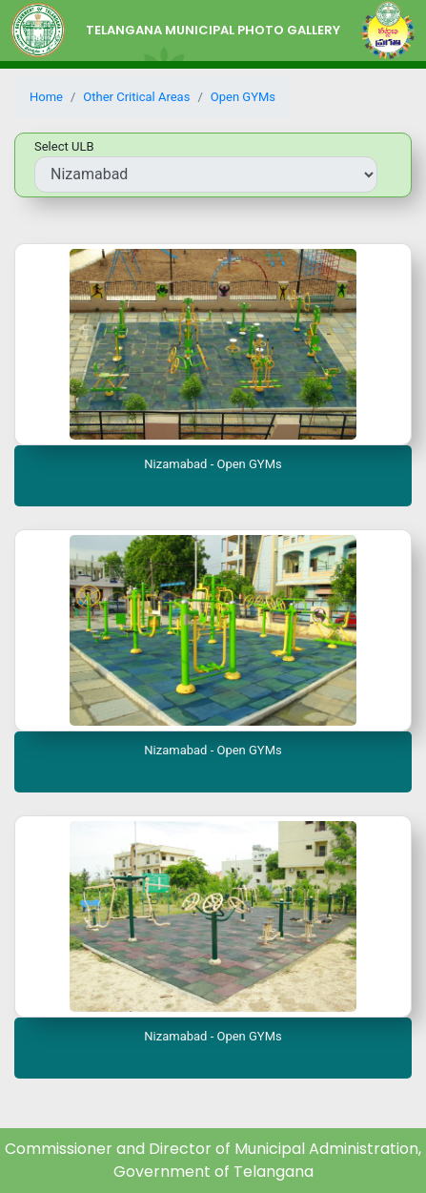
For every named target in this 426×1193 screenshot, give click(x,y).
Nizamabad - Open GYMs (212, 464)
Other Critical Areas (136, 97)
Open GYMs (243, 97)
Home (46, 97)
